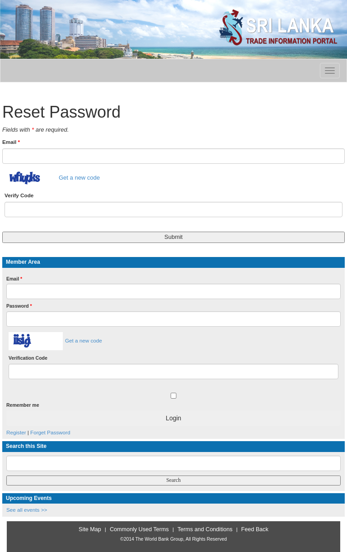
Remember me (22, 405)
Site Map (90, 529)
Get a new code (79, 177)
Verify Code (19, 195)
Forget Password (50, 432)
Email (11, 142)
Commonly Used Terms (139, 529)
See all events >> (26, 510)
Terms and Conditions (205, 529)
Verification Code (28, 358)
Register (16, 432)
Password (19, 306)
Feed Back (254, 529)
